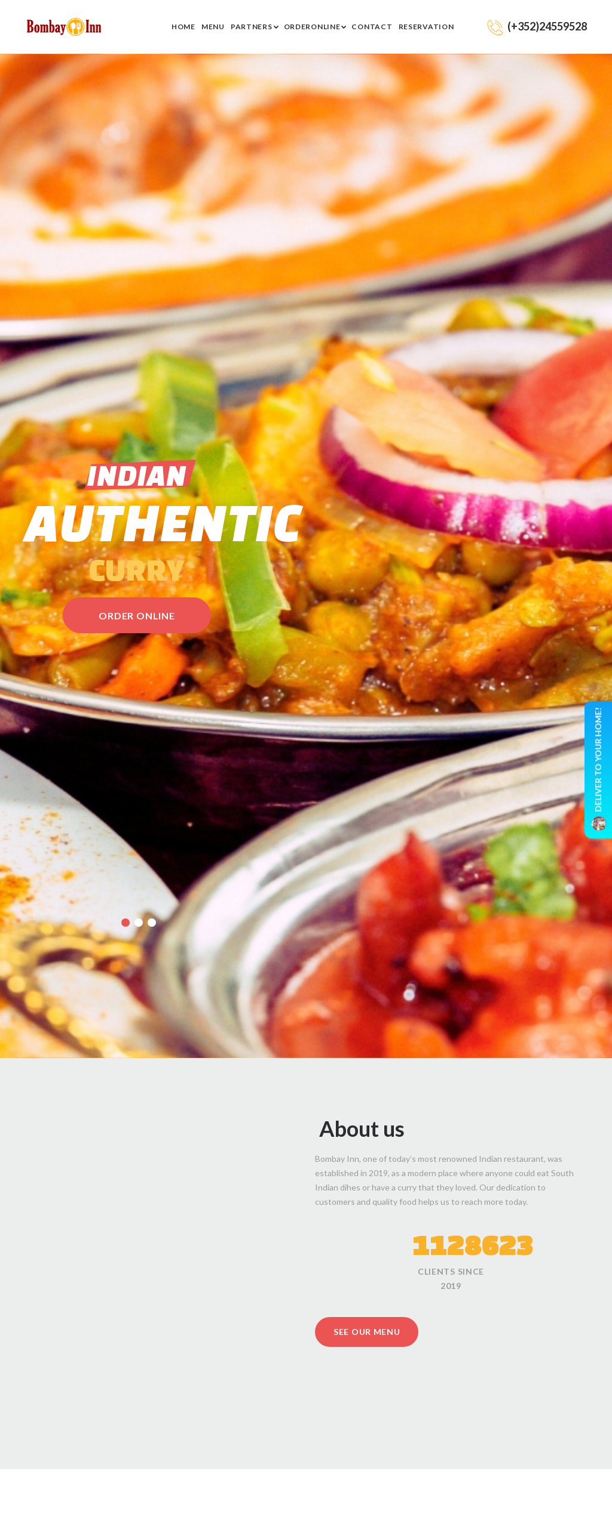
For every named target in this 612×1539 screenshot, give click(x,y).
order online (137, 615)
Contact (371, 26)
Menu (213, 26)
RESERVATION (426, 26)
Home (183, 26)
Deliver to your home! (598, 769)
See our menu (366, 1332)
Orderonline (312, 26)
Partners (252, 26)
